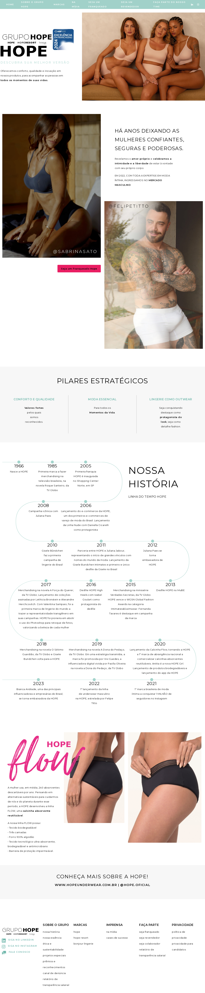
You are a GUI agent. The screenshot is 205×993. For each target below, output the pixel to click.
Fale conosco (16, 952)
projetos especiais (54, 955)
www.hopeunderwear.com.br (86, 885)
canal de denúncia (54, 973)
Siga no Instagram (19, 946)
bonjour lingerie (83, 943)
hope (77, 931)
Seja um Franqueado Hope (79, 268)
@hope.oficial (135, 885)
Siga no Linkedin (18, 939)
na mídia (111, 931)
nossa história (51, 931)
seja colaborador (149, 943)
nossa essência (52, 937)
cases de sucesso (117, 937)
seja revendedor (149, 937)
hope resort (81, 937)
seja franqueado (149, 931)
